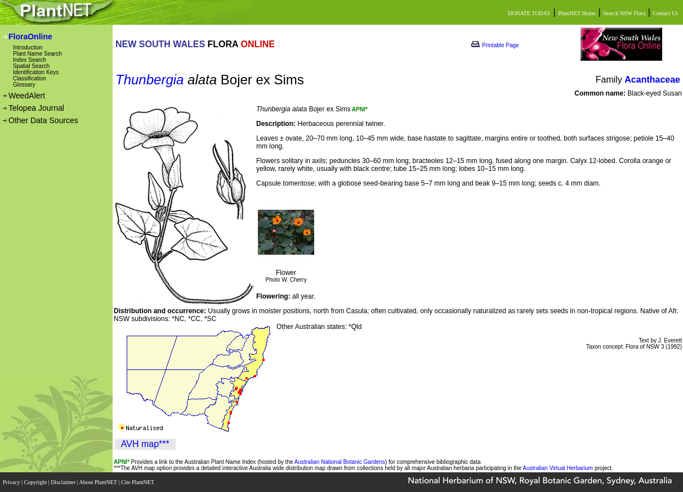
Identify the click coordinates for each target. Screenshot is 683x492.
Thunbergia (149, 79)
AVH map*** (145, 444)
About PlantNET (98, 482)
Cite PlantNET (138, 482)
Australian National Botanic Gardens (339, 462)
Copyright (36, 482)
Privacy (12, 482)
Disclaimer (64, 482)
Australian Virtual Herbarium (558, 468)
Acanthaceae (652, 79)
